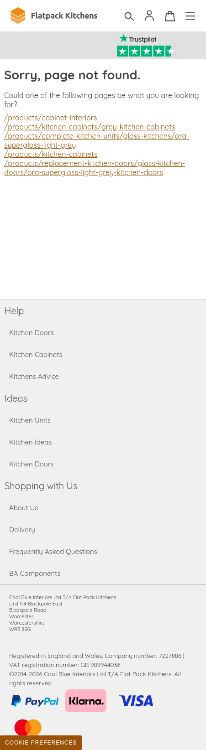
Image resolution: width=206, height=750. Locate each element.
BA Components (35, 573)
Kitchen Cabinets (36, 354)
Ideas (16, 398)
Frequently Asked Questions (53, 551)
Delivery (22, 529)
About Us (23, 507)
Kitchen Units (30, 420)
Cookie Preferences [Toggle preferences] (41, 743)
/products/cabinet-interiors (50, 117)
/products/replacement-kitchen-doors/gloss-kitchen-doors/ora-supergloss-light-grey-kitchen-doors (94, 168)
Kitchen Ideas (30, 442)
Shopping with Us (41, 485)
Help (14, 310)
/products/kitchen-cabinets (50, 154)
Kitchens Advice (34, 376)
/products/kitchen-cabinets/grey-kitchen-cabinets (89, 126)
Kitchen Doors (31, 332)
